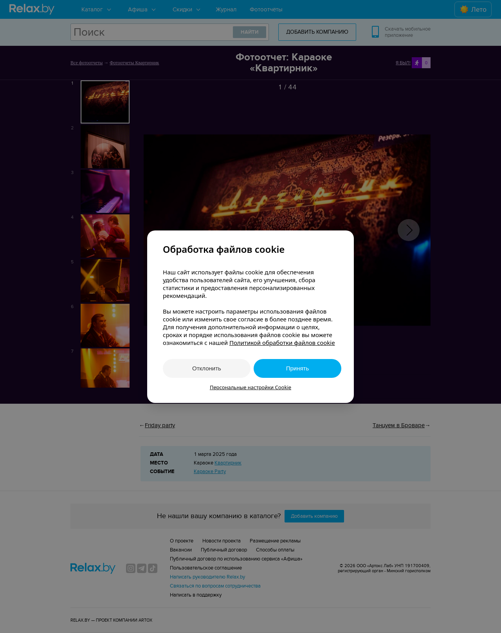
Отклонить (206, 368)
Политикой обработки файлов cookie (282, 342)
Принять (297, 368)
